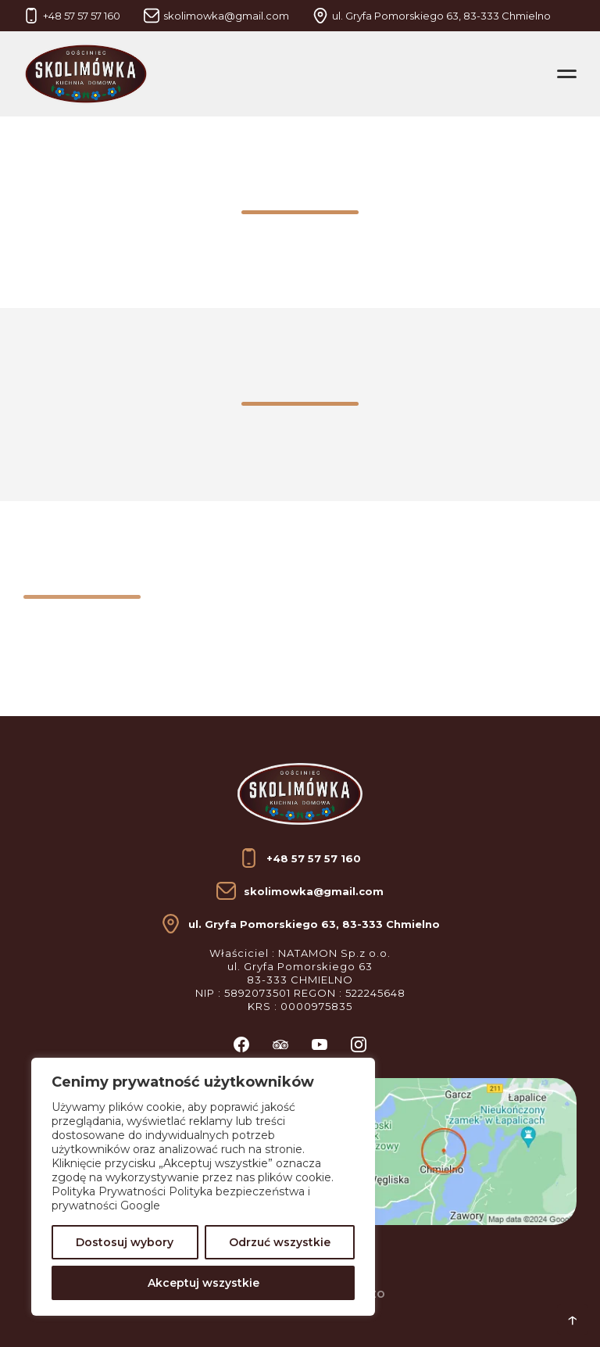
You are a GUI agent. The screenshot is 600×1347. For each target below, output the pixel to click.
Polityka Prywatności (109, 1191)
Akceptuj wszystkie (203, 1283)
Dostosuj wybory (124, 1242)
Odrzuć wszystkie (279, 1242)
